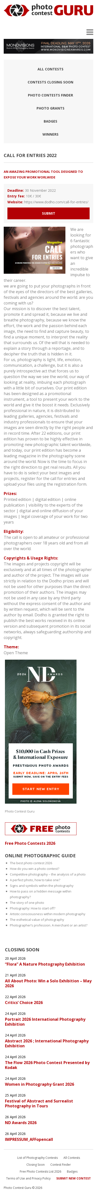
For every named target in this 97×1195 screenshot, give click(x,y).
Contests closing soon (50, 82)
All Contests (50, 69)
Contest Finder (60, 1165)
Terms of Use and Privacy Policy (28, 1178)
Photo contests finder (50, 95)
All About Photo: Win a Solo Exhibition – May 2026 (48, 983)
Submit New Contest (73, 1178)
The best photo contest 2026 (31, 863)
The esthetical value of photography (37, 919)
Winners (50, 134)
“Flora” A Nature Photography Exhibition (45, 964)
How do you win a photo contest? (34, 868)
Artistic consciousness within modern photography (47, 914)
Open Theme (16, 652)
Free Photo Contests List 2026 (40, 1171)
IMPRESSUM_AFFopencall (29, 1139)
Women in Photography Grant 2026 (39, 1084)
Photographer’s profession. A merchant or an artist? (48, 925)
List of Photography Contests (37, 1158)
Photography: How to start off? (32, 908)
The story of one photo (27, 902)
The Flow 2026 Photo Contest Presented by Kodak (47, 1065)
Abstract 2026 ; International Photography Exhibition (47, 1043)
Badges (50, 121)
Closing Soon (35, 1165)
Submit (48, 213)
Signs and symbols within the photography (42, 885)
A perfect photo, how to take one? (35, 880)
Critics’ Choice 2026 (24, 1002)
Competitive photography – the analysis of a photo (48, 874)
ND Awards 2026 (21, 1122)
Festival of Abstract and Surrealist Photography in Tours (39, 1103)
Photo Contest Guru (20, 811)
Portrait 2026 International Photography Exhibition (45, 1022)
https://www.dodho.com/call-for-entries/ (56, 202)
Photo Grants (50, 108)
